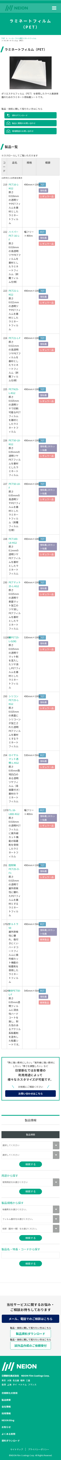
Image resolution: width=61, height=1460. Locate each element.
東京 (4, 1380)
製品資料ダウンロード (30, 1334)
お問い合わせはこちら (30, 1093)
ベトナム (22, 1384)
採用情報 (6, 1413)
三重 (28, 1380)
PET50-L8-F (14, 485)
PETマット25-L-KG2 (15, 584)
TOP (3, 38)
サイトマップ (16, 1449)
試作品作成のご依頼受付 (30, 1345)
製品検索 (6, 1399)
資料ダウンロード (20, 115)
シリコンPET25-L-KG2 (14, 700)
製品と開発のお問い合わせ (23, 123)
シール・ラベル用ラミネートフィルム (22, 38)
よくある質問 (8, 1433)
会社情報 (6, 1406)
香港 (4, 1384)
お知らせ (6, 1427)
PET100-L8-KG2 (13, 540)
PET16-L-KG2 (14, 186)
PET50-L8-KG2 (14, 442)
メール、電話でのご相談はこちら (31, 1319)
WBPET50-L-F (15, 992)
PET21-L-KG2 (14, 292)
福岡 (22, 1380)
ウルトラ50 (13, 925)
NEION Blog (8, 1420)
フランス (32, 1384)
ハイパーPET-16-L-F (14, 235)
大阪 (9, 1380)
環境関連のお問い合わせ (23, 131)
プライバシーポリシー (38, 1449)
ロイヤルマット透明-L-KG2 (14, 758)
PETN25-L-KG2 (14, 391)
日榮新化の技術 (10, 1393)
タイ (15, 1384)
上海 (9, 1384)
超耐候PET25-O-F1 (14, 868)
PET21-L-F (14, 338)
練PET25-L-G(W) (14, 639)
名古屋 (16, 1380)
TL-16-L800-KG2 (14, 812)
